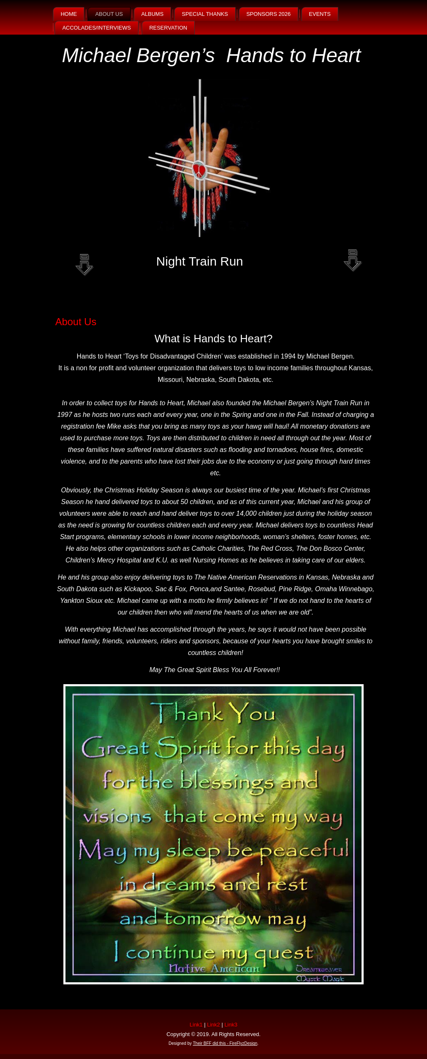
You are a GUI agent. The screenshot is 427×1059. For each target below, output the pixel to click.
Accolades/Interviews (96, 28)
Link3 (230, 1024)
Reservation (168, 28)
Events (320, 14)
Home (68, 14)
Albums (152, 14)
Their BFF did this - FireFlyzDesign (225, 1043)
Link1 (196, 1024)
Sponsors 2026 (268, 14)
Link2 (213, 1024)
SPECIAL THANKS (205, 14)
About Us (109, 14)
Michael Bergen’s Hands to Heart (211, 55)
